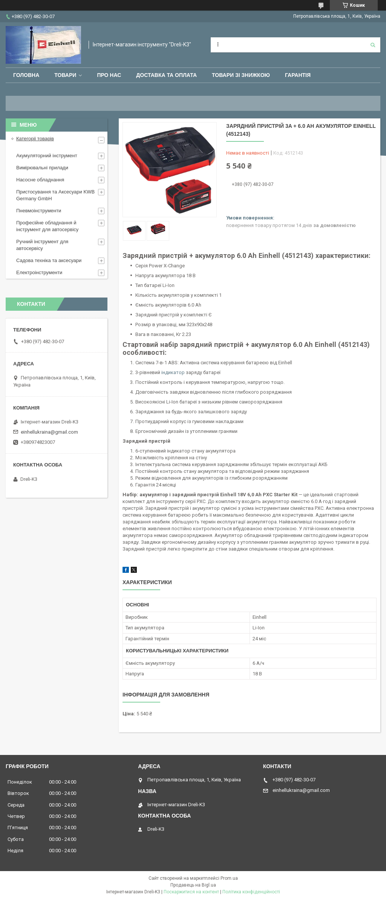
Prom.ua (229, 878)
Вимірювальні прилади (42, 167)
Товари (65, 75)
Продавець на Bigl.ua (193, 885)
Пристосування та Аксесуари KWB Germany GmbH (55, 195)
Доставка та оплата (166, 75)
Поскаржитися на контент (191, 891)
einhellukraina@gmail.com (49, 432)
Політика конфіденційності (251, 891)
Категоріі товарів (35, 138)
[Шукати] (372, 44)
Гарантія (298, 75)
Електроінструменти (39, 272)
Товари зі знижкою (241, 75)
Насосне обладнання (40, 180)
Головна (26, 75)
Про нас (109, 75)
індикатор (173, 372)
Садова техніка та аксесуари (48, 260)
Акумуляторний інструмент (46, 155)
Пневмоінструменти (38, 210)
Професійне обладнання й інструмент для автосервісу (47, 226)
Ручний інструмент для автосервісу (42, 245)
